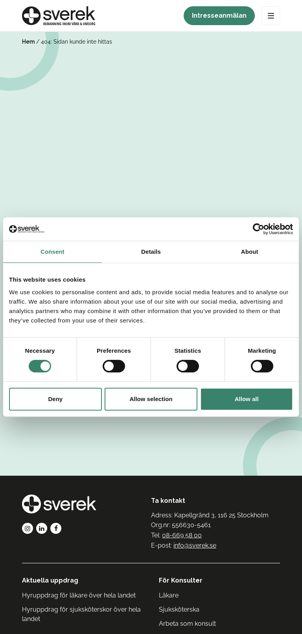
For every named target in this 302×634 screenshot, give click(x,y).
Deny (55, 399)
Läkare (169, 595)
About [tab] (249, 251)
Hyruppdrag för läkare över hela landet (79, 595)
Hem (28, 41)
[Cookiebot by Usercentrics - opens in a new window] (258, 229)
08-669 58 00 (182, 535)
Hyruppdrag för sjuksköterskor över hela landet (81, 614)
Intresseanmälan (219, 15)
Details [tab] (151, 251)
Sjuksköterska (179, 609)
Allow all (247, 399)
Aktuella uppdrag (50, 580)
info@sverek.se (194, 545)
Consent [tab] (52, 251)
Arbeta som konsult (187, 623)
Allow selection (150, 399)
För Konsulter (181, 580)
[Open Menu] (270, 15)
